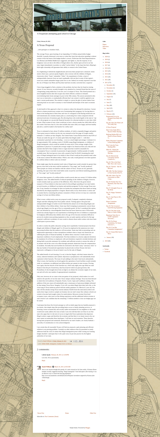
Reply (43, 360)
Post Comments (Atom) (51, 416)
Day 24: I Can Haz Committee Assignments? (114, 228)
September (110, 94)
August (109, 96)
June (108, 102)
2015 (106, 71)
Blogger (87, 428)
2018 (106, 62)
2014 (106, 74)
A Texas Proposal (111, 127)
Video (104, 48)
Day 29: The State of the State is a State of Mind (113, 211)
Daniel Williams (47, 367)
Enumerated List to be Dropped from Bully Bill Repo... (114, 118)
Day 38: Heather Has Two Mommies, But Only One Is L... (114, 183)
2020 (106, 56)
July (108, 99)
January (109, 237)
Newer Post (40, 413)
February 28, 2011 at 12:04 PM (60, 355)
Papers (104, 44)
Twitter (106, 249)
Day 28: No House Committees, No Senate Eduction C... (113, 222)
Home (67, 413)
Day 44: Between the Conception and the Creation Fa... (112, 157)
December (110, 85)
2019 (106, 59)
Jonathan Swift (61, 344)
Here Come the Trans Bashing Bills (112, 146)
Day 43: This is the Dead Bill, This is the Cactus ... (114, 163)
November (110, 88)
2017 (106, 65)
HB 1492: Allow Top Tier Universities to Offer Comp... (113, 177)
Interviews (106, 46)
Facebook (107, 251)
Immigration (53, 344)
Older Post (93, 413)
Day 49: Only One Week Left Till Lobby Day (114, 123)
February (109, 114)
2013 (106, 77)
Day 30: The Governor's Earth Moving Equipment (114, 207)
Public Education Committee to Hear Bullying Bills (114, 141)
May (108, 105)
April (108, 108)
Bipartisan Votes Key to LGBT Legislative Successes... (113, 216)
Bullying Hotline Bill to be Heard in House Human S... (114, 136)
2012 (106, 79)
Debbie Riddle (45, 344)
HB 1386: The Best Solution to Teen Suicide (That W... (114, 172)
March (109, 111)
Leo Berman (68, 344)
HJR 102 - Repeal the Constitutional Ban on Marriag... (113, 151)
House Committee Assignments (111, 202)
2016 (106, 68)
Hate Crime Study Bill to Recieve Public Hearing (113, 130)
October (109, 91)
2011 (106, 82)
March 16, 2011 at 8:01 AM (62, 367)
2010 (106, 241)
